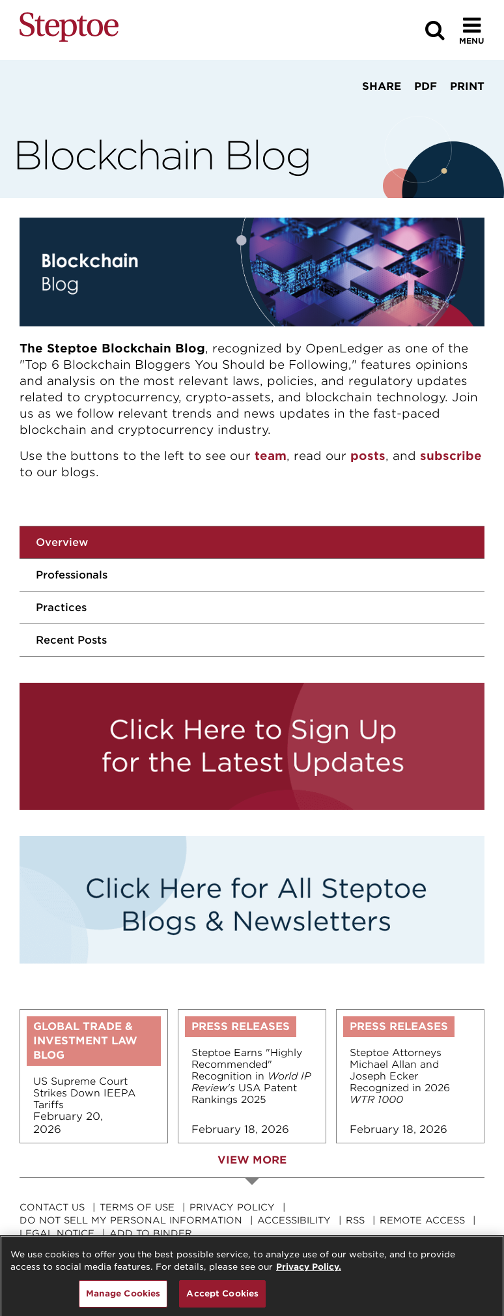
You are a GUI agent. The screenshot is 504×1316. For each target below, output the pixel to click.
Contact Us (52, 1207)
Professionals (71, 575)
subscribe (451, 456)
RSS (355, 1220)
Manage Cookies (123, 1300)
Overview (62, 542)
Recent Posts (71, 640)
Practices (61, 607)
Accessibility (294, 1220)
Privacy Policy (232, 1207)
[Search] (435, 30)
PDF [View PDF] (425, 86)
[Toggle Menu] (471, 30)
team (271, 456)
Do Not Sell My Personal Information (131, 1220)
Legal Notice (57, 1233)
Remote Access (422, 1220)
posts (367, 456)
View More (252, 1160)
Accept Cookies (222, 1300)
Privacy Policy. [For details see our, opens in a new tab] (308, 1274)
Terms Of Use (137, 1207)
